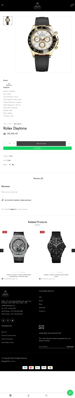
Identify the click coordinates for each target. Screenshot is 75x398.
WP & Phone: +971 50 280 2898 (12, 311)
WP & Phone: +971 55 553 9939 (12, 314)
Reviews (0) (38, 178)
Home (5, 124)
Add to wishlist (69, 143)
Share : (5, 165)
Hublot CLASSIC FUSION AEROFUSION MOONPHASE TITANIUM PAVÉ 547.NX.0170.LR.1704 (19, 276)
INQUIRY (37, 148)
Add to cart (41, 144)
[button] (72, 6)
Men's (10, 124)
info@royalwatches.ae (8, 305)
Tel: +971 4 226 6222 (8, 308)
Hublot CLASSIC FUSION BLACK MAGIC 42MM (56, 275)
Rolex (9, 160)
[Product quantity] (10, 143)
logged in (13, 209)
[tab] (38, 179)
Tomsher (12, 361)
